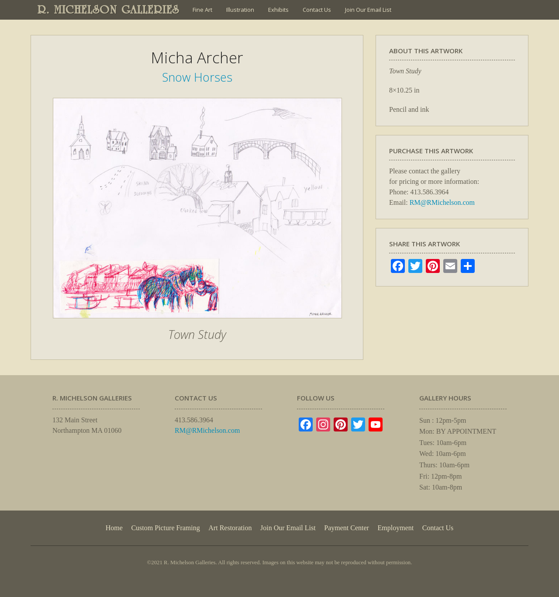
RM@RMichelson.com (442, 202)
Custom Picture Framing (165, 527)
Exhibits (278, 10)
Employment (396, 527)
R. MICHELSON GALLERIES (108, 9)
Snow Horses (197, 77)
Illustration (240, 10)
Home (114, 527)
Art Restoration (230, 527)
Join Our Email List (368, 10)
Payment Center (346, 527)
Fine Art (202, 10)
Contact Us (317, 10)
